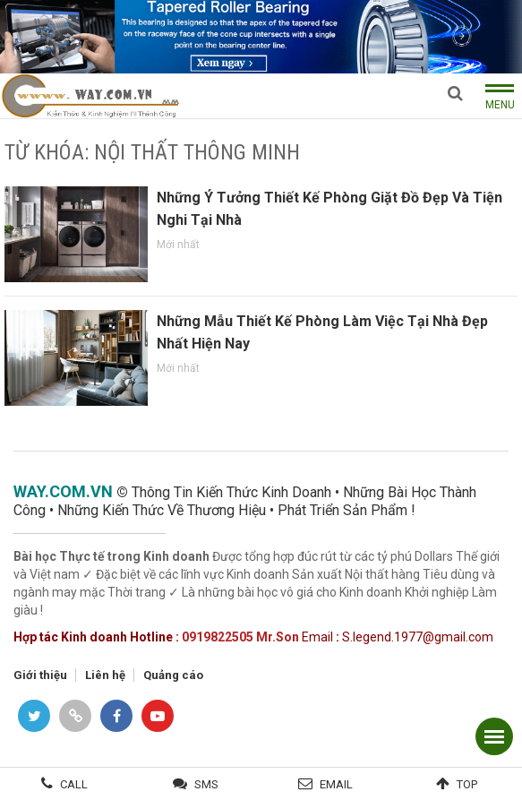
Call (74, 784)
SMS (206, 784)
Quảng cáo (173, 675)
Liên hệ (105, 675)
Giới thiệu (40, 675)
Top (467, 784)
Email (336, 784)
